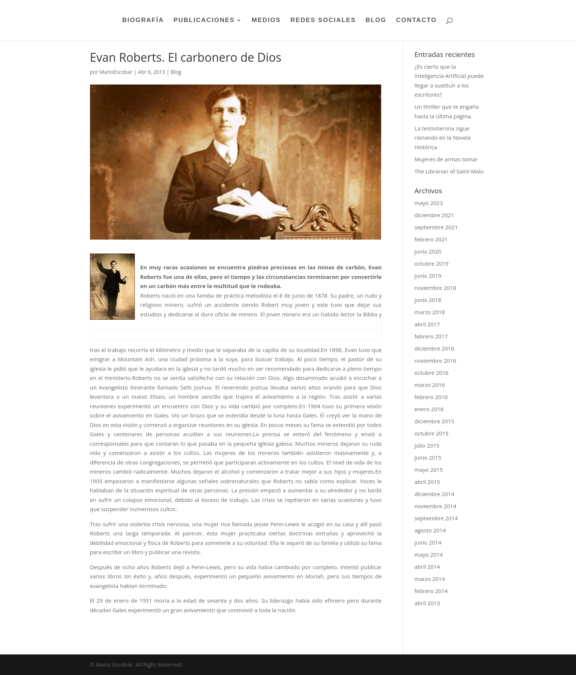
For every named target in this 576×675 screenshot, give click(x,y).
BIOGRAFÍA (143, 21)
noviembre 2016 (435, 360)
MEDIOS (266, 21)
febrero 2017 (431, 336)
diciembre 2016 (434, 348)
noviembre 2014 (435, 506)
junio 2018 (427, 300)
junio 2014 (427, 542)
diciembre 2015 (434, 421)
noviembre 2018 (435, 287)
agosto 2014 (430, 530)
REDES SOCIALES (323, 21)
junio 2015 (427, 457)
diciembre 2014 (434, 494)
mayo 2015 (428, 469)
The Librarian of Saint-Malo (449, 171)
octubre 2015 (431, 433)
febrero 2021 (431, 239)
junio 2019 (427, 275)
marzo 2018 (429, 312)
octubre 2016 (431, 372)
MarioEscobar (116, 71)
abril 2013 (427, 603)
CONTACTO (416, 21)
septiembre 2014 (436, 518)
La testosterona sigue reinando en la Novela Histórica (442, 138)
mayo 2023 (428, 203)
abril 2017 (427, 324)
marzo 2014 (429, 578)
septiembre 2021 (436, 227)
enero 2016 (428, 409)
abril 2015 (427, 481)
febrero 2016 (431, 397)
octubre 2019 (431, 263)
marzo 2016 (429, 384)
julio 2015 (426, 445)
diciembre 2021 (434, 215)
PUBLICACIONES (204, 21)
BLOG (376, 21)
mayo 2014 (428, 554)
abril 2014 (427, 566)
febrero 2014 (431, 591)
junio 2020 (427, 251)
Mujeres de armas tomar (446, 159)
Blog (176, 71)
